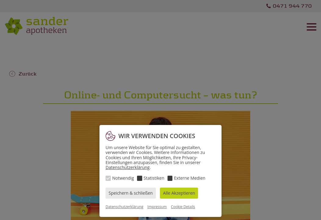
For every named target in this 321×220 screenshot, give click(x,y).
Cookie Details (183, 206)
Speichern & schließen (131, 193)
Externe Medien (189, 178)
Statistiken (154, 178)
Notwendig (123, 178)
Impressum (157, 206)
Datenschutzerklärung (128, 167)
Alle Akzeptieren (179, 193)
